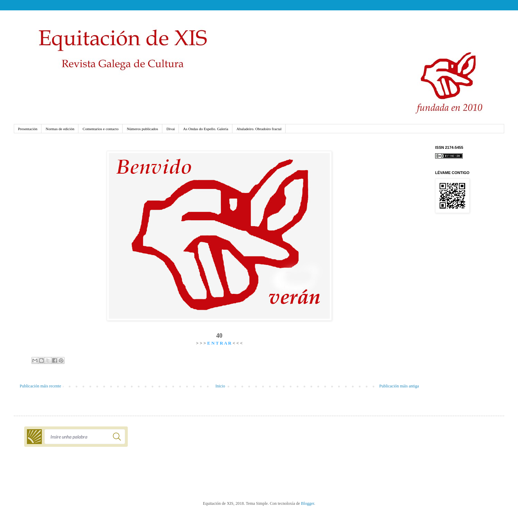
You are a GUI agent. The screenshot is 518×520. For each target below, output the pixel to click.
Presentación (27, 129)
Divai (170, 129)
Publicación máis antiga (399, 386)
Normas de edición (60, 129)
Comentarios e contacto (100, 129)
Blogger (307, 503)
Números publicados (142, 129)
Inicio (220, 386)
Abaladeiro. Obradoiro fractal (259, 129)
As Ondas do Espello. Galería (205, 129)
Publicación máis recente (40, 386)
